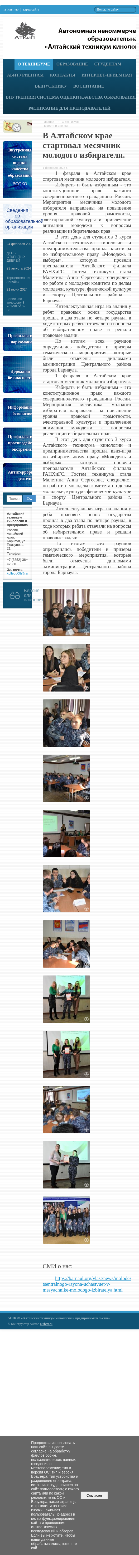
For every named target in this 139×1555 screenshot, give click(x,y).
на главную (10, 9)
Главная (48, 121)
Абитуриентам (25, 75)
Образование (72, 64)
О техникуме (34, 64)
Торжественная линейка (18, 279)
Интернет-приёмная (107, 75)
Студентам (107, 64)
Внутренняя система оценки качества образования (71, 97)
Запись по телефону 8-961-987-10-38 (16, 304)
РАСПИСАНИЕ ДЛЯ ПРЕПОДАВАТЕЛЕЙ (69, 108)
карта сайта (31, 9)
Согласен (94, 1495)
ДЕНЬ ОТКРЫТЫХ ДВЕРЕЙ (16, 256)
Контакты (62, 75)
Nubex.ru (46, 1324)
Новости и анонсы (55, 125)
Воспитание (88, 86)
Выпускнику (51, 86)
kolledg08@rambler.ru (23, 573)
